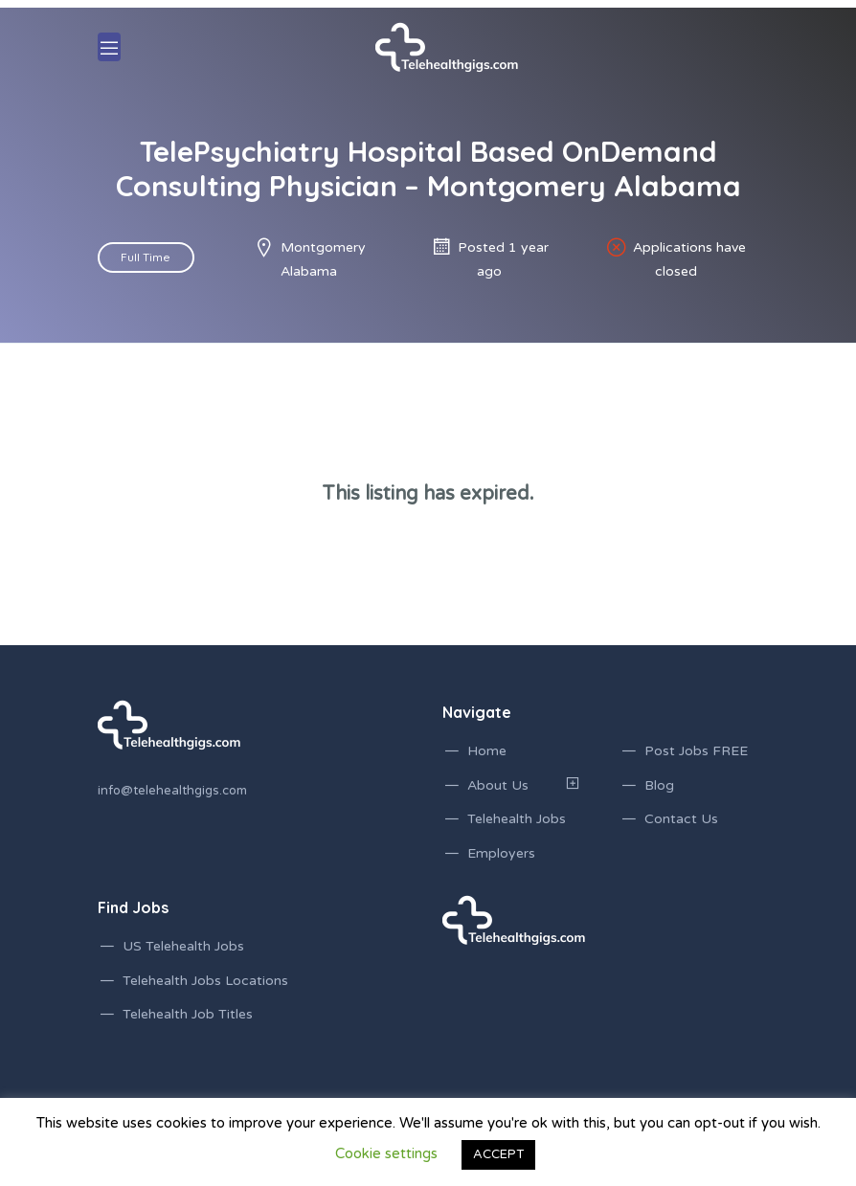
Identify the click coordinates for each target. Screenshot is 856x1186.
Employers (501, 853)
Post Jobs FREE (696, 751)
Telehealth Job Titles (188, 1014)
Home (487, 751)
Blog (659, 785)
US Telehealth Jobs (183, 946)
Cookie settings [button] (386, 1153)
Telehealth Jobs (516, 819)
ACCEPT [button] (498, 1154)
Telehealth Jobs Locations (205, 981)
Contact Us (681, 819)
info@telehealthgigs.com (172, 790)
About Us (498, 785)
